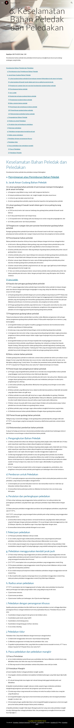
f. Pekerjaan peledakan (14, 128)
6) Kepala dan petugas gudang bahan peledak (22, 96)
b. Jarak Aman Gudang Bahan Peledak (19, 75)
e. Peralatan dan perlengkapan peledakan (20, 124)
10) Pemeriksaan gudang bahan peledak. (20, 110)
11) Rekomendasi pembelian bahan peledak (21, 114)
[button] (2, 2)
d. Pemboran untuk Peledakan (16, 121)
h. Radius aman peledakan (15, 135)
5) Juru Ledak (12, 93)
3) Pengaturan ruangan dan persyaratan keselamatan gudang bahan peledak (32, 85)
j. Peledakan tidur (12, 142)
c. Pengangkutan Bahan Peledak (17, 117)
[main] (37, 25)
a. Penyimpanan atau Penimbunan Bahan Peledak (22, 71)
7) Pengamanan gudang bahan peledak (20, 100)
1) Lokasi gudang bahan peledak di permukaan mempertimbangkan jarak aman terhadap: (35, 78)
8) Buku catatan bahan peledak (17, 103)
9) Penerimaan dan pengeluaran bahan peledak (22, 107)
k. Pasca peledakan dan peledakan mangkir (20, 145)
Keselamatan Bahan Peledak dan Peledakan (19, 68)
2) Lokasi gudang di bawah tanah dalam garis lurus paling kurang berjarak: (30, 82)
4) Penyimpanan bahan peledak (17, 89)
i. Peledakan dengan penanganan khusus (19, 138)
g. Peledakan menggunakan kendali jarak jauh (21, 131)
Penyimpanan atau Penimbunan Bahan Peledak (33, 176)
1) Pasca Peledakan (14, 149)
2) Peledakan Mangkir (15, 153)
